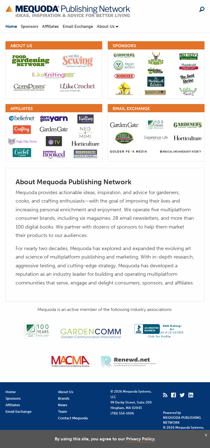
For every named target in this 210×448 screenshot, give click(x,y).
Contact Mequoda (73, 418)
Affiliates (50, 27)
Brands (63, 398)
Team (62, 412)
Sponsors (29, 27)
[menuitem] (13, 27)
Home (11, 27)
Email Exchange (78, 27)
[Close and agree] (206, 435)
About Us (106, 27)
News (62, 405)
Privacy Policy (140, 438)
